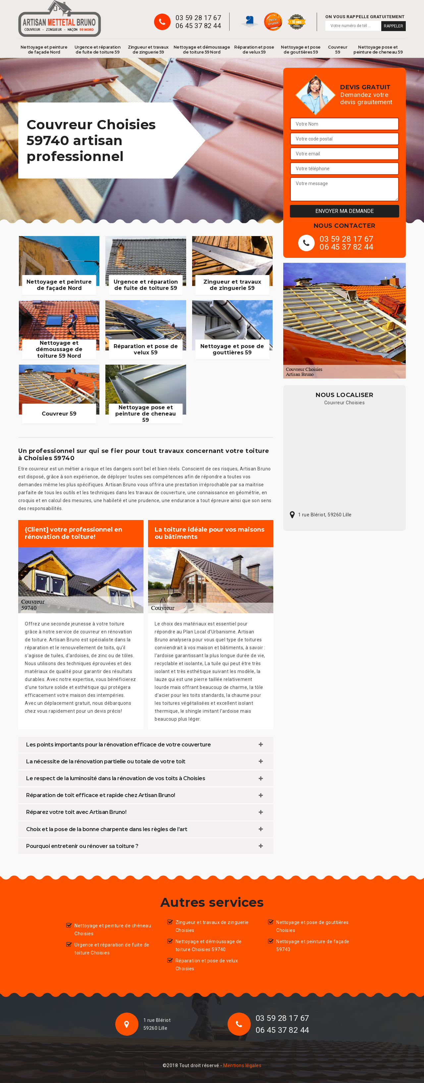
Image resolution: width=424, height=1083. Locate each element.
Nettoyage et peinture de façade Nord (44, 50)
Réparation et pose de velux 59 (254, 50)
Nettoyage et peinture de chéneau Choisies (113, 929)
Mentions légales (242, 1065)
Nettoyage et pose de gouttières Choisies (312, 926)
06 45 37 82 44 (198, 26)
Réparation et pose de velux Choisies (207, 964)
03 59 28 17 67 (198, 18)
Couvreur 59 (337, 50)
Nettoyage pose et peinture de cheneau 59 (377, 50)
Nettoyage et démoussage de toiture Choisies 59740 (209, 945)
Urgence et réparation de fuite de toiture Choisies (112, 948)
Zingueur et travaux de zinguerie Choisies (212, 926)
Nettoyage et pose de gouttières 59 (301, 50)
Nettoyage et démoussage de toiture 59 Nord (202, 50)
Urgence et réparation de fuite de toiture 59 (98, 50)
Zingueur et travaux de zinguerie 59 (148, 50)
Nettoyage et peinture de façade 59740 (312, 945)
